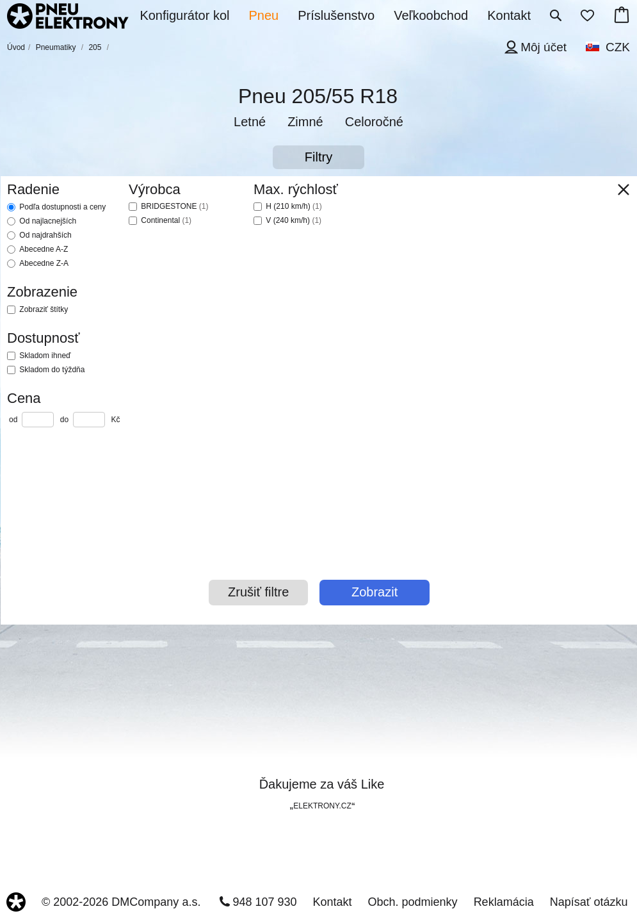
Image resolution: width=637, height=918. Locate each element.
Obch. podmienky (413, 902)
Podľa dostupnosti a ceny (62, 206)
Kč (115, 419)
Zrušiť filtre (258, 592)
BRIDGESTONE (174, 206)
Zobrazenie (42, 292)
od (13, 419)
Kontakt (332, 902)
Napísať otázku (589, 902)
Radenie (33, 189)
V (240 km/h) (293, 220)
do (64, 419)
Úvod (16, 47)
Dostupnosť (43, 338)
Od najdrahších (45, 235)
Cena (24, 398)
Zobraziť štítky (43, 309)
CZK (618, 47)
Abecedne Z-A (44, 263)
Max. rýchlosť (296, 189)
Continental (166, 220)
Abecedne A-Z (43, 249)
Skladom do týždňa (52, 369)
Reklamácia (504, 902)
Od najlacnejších (47, 221)
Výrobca (155, 189)
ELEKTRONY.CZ (322, 805)
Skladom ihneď (44, 355)
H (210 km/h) (293, 206)
